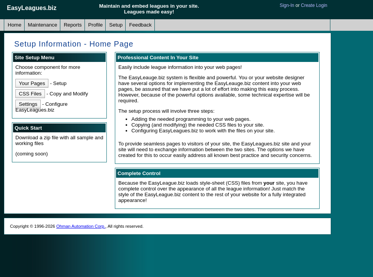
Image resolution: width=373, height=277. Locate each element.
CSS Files (30, 94)
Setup (116, 25)
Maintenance (42, 25)
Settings (28, 104)
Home (15, 25)
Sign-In (287, 5)
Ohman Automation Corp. (80, 226)
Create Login (314, 5)
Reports (73, 25)
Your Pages (32, 83)
